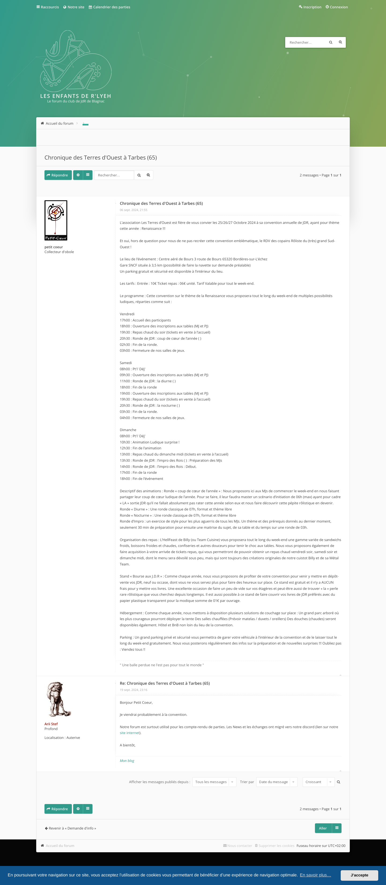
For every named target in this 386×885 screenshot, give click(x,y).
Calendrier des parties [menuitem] (109, 7)
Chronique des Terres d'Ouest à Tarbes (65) (100, 157)
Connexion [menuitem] (339, 7)
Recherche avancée (340, 42)
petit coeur (53, 247)
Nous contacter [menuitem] (239, 845)
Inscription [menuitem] (312, 7)
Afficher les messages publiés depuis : (183, 781)
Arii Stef (51, 723)
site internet (129, 732)
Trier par (269, 781)
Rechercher (331, 42)
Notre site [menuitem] (73, 7)
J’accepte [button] (359, 875)
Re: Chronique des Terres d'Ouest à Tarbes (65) (165, 683)
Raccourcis (50, 7)
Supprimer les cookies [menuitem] (276, 845)
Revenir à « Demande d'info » (72, 828)
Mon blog (127, 760)
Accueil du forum (60, 845)
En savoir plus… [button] (315, 875)
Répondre (59, 175)
